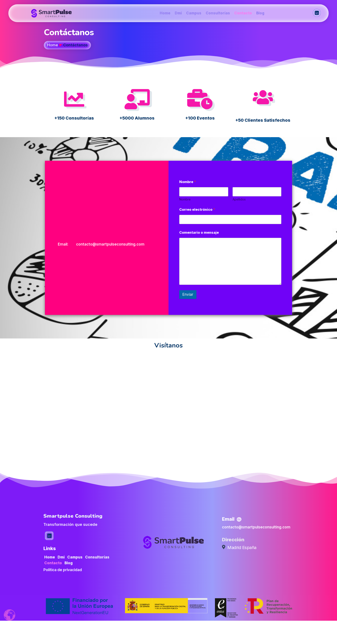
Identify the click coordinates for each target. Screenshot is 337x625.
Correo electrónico (197, 210)
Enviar (187, 294)
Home (52, 45)
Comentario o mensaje (199, 233)
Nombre (185, 199)
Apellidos (239, 199)
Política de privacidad (62, 570)
